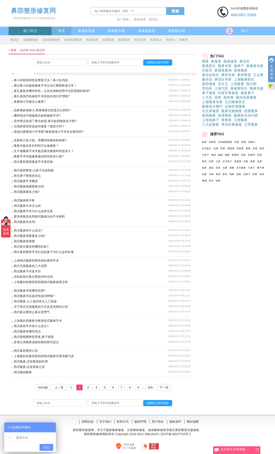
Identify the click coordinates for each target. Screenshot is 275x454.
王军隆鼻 (251, 124)
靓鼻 (220, 155)
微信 (271, 86)
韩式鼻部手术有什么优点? (31, 326)
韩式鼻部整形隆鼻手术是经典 (33, 161)
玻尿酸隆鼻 (30, 39)
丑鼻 (225, 167)
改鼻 (259, 161)
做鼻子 (239, 66)
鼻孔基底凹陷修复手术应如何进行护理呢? (42, 96)
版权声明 (140, 421)
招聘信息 (88, 421)
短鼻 (216, 148)
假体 (217, 97)
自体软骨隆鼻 (73, 39)
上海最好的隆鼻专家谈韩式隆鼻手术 (38, 320)
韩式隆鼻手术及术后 (27, 271)
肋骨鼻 (228, 97)
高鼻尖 (251, 142)
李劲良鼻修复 (231, 124)
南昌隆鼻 (209, 115)
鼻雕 (231, 167)
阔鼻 (222, 148)
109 (150, 387)
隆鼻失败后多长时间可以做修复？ (36, 145)
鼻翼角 (235, 155)
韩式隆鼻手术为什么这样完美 (33, 211)
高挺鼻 (240, 148)
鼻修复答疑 (86, 31)
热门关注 (30, 31)
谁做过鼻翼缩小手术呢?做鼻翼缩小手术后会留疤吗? (48, 131)
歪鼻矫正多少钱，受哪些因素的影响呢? (40, 140)
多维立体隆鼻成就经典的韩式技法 (36, 342)
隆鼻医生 (209, 66)
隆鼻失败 (256, 88)
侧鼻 (227, 155)
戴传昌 (207, 79)
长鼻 (261, 174)
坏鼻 (218, 167)
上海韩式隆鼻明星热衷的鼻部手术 (36, 260)
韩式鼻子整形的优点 (27, 175)
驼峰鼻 (183, 39)
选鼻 (204, 167)
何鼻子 (246, 174)
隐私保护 (175, 421)
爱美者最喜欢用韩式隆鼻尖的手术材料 (39, 216)
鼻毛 (225, 174)
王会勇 (258, 75)
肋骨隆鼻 (225, 115)
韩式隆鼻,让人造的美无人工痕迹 (35, 301)
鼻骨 (262, 148)
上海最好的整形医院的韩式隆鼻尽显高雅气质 (44, 356)
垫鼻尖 (170, 39)
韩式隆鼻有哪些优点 (27, 331)
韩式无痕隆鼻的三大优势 (30, 266)
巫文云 (223, 84)
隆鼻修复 (140, 19)
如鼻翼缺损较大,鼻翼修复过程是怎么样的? (42, 110)
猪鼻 (252, 161)
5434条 (43, 387)
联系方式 (123, 421)
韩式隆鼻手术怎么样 (27, 205)
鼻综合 (14, 39)
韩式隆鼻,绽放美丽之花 (29, 367)
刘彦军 (207, 70)
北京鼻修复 (210, 111)
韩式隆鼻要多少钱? (27, 191)
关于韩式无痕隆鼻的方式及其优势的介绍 (41, 306)
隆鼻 (205, 61)
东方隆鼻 (241, 167)
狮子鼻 (260, 167)
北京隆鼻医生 (235, 102)
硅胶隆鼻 (108, 39)
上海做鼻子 (210, 120)
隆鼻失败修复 (231, 111)
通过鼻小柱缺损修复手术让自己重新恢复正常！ (45, 85)
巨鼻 (211, 161)
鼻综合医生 (210, 75)
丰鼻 (211, 174)
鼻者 (218, 174)
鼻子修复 (209, 93)
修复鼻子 (247, 93)
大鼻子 (205, 155)
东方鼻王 (206, 148)
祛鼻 (204, 174)
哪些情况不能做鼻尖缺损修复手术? (37, 115)
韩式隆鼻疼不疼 (24, 200)
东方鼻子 (227, 161)
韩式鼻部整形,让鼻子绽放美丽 (34, 170)
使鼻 (218, 180)
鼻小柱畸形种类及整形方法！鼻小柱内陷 (41, 80)
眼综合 (153, 19)
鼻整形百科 (176, 31)
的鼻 (236, 142)
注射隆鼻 (241, 120)
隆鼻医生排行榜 (246, 115)
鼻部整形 (244, 75)
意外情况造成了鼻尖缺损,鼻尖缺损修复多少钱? (45, 121)
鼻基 (254, 174)
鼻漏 (204, 180)
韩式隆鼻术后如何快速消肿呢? (34, 296)
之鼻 (218, 161)
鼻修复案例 (146, 31)
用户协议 (158, 421)
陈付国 (251, 84)
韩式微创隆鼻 (23, 372)
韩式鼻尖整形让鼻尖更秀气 (32, 312)
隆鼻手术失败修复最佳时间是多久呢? (39, 156)
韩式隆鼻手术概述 (26, 181)
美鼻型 (212, 142)
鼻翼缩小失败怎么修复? (30, 101)
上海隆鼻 (237, 84)
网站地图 (193, 421)
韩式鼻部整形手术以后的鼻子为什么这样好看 (44, 252)
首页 (61, 31)
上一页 (59, 387)
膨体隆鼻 (124, 39)
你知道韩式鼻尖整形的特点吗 (33, 276)
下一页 (163, 387)
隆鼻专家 (225, 66)
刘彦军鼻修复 (228, 93)
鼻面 (211, 167)
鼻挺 (213, 155)
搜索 (175, 11)
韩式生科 (140, 39)
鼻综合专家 (223, 79)
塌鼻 (231, 174)
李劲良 (207, 88)
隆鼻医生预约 (212, 106)
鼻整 (248, 148)
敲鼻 (204, 142)
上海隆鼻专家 (212, 102)
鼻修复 (216, 61)
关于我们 (105, 421)
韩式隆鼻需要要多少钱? (30, 236)
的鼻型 (251, 155)
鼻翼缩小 (156, 39)
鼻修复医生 (239, 88)
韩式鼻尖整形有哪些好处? (31, 246)
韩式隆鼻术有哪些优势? (30, 290)
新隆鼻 (230, 148)
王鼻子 (251, 167)
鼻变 (204, 161)
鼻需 (255, 148)
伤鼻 (245, 161)
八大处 (207, 97)
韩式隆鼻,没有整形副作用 (31, 361)
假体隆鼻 (92, 39)
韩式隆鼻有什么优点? (28, 230)
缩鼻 (243, 155)
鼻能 (243, 142)
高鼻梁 (237, 161)
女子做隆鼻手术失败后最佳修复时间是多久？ (44, 151)
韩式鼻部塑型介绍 (26, 350)
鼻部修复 (209, 84)
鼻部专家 (228, 75)
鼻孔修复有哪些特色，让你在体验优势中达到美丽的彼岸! (52, 91)
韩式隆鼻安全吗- (25, 222)
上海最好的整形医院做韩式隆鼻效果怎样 (41, 282)
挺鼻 (238, 174)
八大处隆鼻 (210, 124)
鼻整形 (226, 120)
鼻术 (211, 180)
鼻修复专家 (116, 31)
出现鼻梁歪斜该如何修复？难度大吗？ (39, 126)
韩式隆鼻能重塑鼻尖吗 (29, 186)
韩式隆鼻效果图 (24, 241)
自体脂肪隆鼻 (51, 39)
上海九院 (221, 88)
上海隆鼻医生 (244, 79)
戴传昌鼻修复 (246, 97)
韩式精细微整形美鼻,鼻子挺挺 (34, 336)
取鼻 (259, 155)
